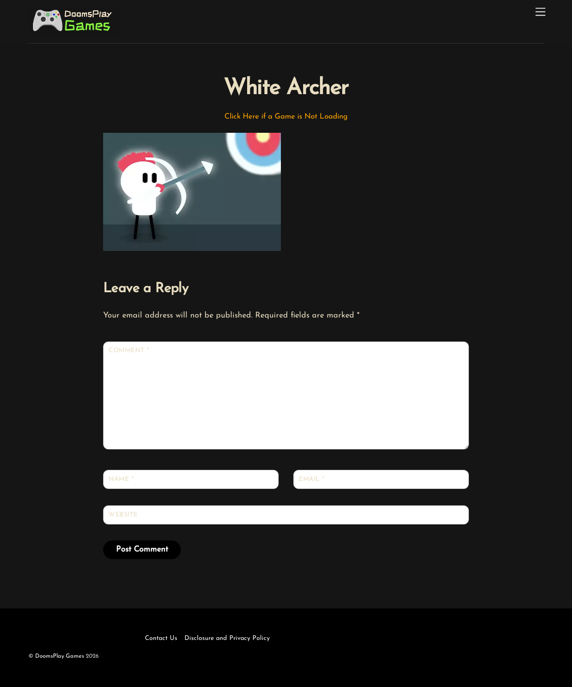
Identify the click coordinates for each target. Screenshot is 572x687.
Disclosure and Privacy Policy (227, 638)
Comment (128, 350)
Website (123, 515)
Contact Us (161, 638)
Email (312, 479)
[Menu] (540, 12)
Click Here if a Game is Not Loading (286, 116)
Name (121, 479)
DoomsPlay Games (59, 656)
